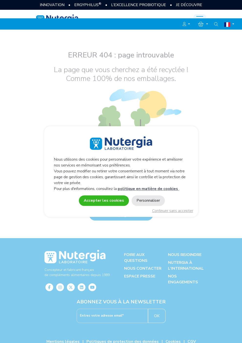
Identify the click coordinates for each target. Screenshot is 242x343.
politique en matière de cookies (148, 188)
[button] (186, 24)
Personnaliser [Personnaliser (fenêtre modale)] (148, 200)
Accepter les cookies (104, 200)
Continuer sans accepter (172, 210)
